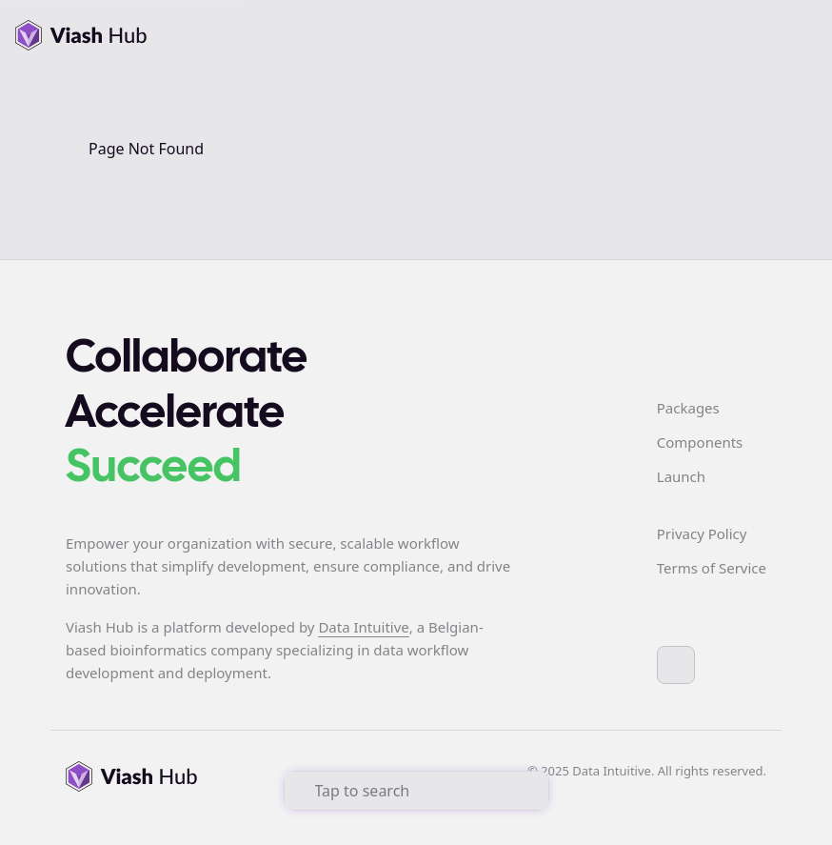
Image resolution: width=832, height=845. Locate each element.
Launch (681, 476)
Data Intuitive (363, 626)
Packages (688, 407)
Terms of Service (711, 567)
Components (700, 442)
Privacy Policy (702, 533)
